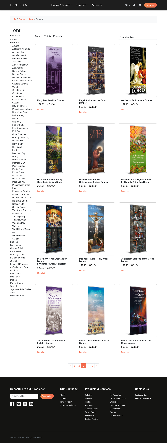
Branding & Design (117, 405)
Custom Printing (91, 419)
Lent (31, 19)
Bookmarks (89, 416)
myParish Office (116, 416)
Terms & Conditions (68, 405)
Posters (88, 402)
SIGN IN (150, 5)
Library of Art (115, 409)
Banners (23, 19)
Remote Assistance (143, 398)
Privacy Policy (66, 402)
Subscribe (47, 396)
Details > (41, 109)
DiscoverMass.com (118, 398)
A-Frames (89, 405)
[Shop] (140, 5)
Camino (113, 412)
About (62, 395)
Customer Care (141, 395)
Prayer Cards (90, 412)
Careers (63, 398)
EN (126, 5)
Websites (114, 402)
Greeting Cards (91, 409)
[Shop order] (137, 37)
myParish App (115, 395)
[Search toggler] (134, 5)
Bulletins (88, 395)
